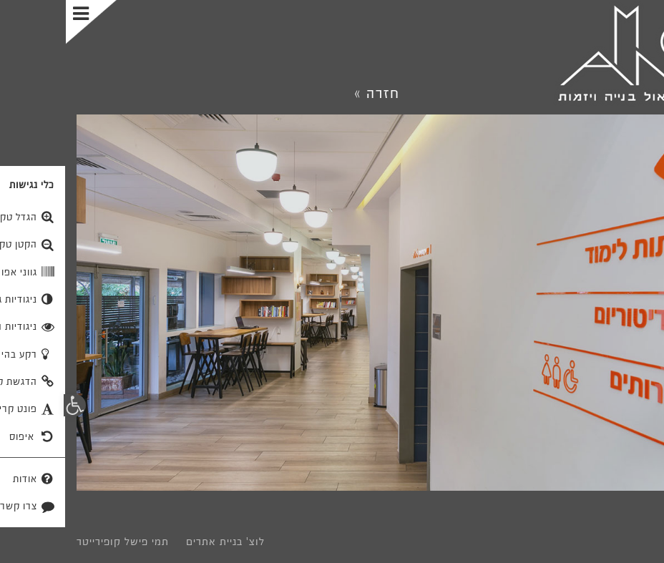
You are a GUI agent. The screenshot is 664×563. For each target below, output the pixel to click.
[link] (572, 54)
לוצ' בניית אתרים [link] (159, 541)
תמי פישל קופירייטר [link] (57, 541)
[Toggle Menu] (27, 22)
